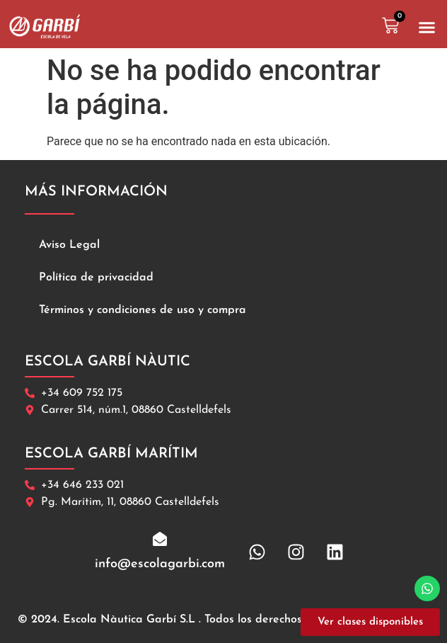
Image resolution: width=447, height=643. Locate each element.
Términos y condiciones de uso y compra (142, 310)
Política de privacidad (96, 277)
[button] (427, 27)
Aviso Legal (69, 245)
